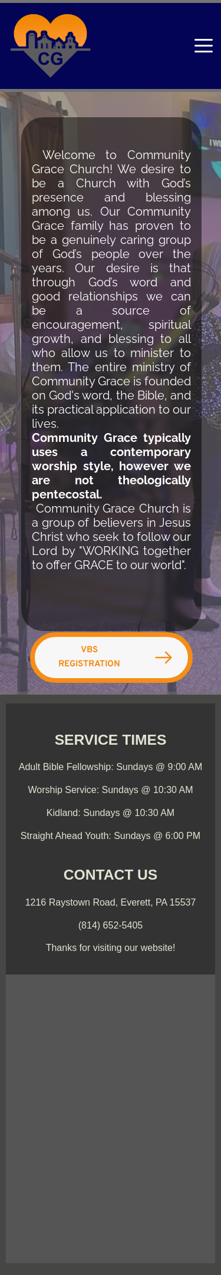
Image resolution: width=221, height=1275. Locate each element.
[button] (203, 46)
